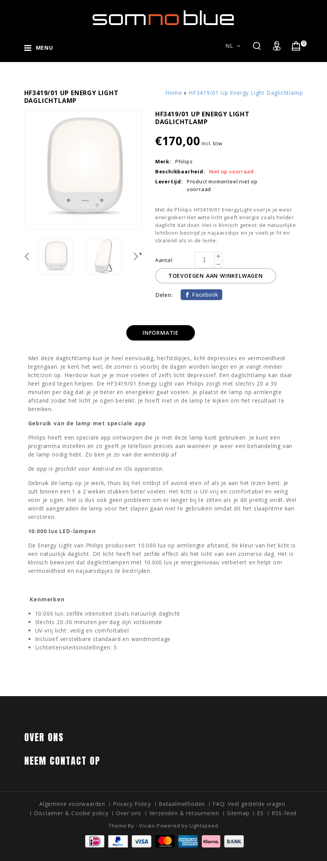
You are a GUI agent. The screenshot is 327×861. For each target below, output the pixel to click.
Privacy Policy (132, 803)
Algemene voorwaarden (72, 803)
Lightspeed (203, 825)
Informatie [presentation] (161, 332)
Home (173, 92)
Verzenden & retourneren (184, 813)
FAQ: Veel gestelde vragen (249, 803)
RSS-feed (284, 813)
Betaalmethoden (182, 803)
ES (260, 813)
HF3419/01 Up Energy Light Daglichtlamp (246, 92)
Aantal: (164, 260)
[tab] (160, 333)
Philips (184, 161)
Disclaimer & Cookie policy (71, 813)
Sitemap (238, 813)
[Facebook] (201, 294)
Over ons (128, 813)
